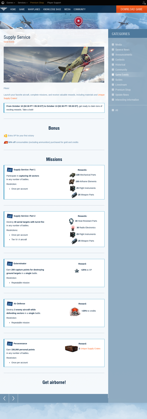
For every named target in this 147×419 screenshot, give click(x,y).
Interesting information (127, 99)
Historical (120, 64)
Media (118, 44)
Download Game (132, 9)
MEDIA (67, 9)
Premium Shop (123, 89)
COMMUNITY (79, 9)
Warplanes (34, 9)
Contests (120, 59)
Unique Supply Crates (90, 349)
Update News (122, 94)
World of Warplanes (3, 9)
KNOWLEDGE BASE (52, 9)
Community (121, 69)
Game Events (122, 74)
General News (122, 49)
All (116, 110)
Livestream (121, 84)
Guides (118, 79)
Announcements (123, 54)
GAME (22, 9)
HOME (13, 9)
